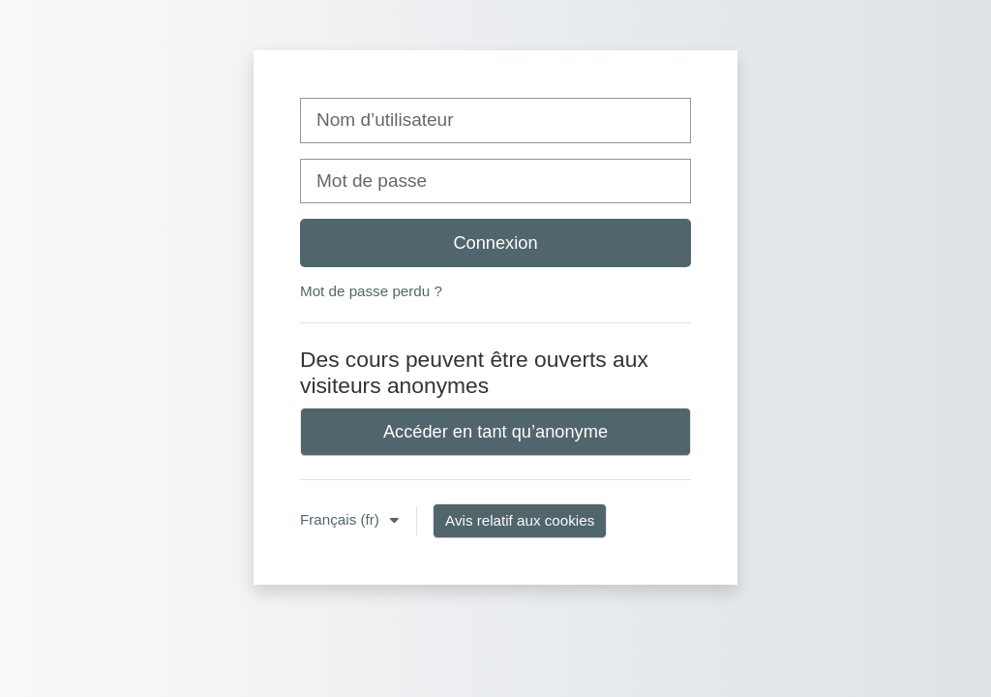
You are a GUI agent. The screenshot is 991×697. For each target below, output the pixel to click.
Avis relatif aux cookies (519, 520)
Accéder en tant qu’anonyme (495, 431)
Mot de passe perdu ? (371, 291)
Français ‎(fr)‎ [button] (341, 519)
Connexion (495, 242)
